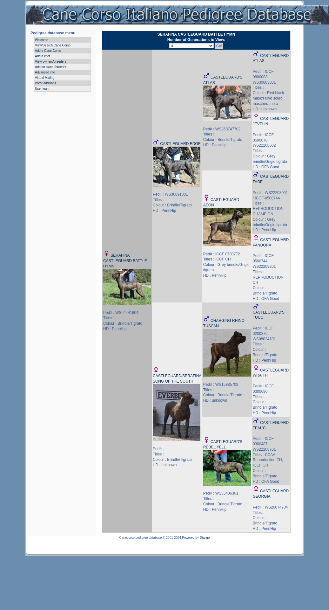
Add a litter (42, 56)
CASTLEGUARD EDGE (180, 144)
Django (205, 537)
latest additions (45, 83)
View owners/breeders (50, 61)
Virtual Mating (44, 78)
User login (42, 88)
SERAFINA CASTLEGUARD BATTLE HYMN (125, 260)
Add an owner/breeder (50, 67)
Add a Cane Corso (48, 50)
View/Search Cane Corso (52, 45)
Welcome (41, 40)
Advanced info (45, 72)
